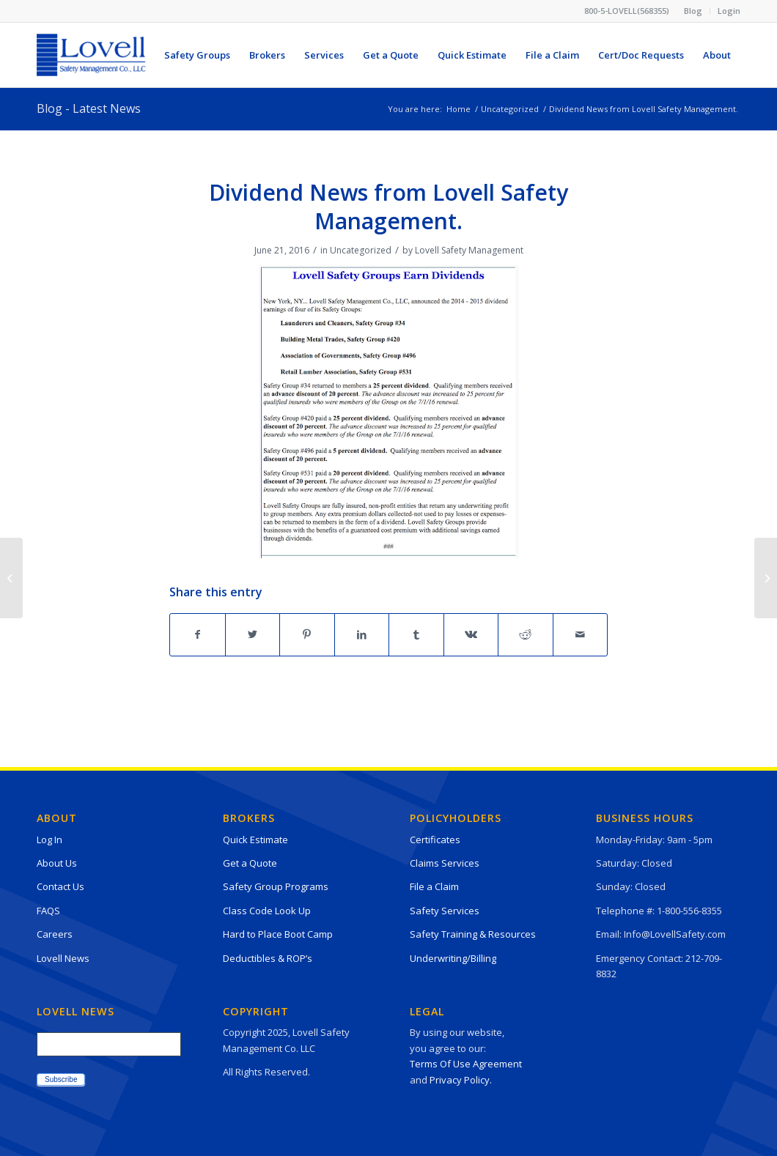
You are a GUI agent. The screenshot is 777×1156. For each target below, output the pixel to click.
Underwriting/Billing (453, 958)
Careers (55, 934)
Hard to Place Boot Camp (278, 934)
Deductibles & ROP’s (267, 958)
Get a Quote (250, 863)
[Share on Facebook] (197, 634)
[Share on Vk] (471, 634)
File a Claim (434, 886)
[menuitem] (693, 11)
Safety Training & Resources (473, 934)
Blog (693, 10)
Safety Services (444, 910)
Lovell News (63, 958)
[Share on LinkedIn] (362, 634)
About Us (57, 863)
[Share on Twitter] (253, 634)
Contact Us (60, 886)
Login (729, 10)
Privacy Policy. (461, 1079)
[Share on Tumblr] (416, 634)
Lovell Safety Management (469, 250)
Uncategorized (360, 250)
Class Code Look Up (267, 910)
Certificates (435, 839)
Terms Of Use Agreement (466, 1063)
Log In (49, 839)
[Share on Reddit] (525, 634)
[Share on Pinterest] (307, 634)
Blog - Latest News (89, 108)
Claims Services (444, 863)
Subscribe (61, 1079)
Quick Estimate (255, 839)
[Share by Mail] (580, 634)
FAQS (48, 910)
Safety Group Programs (275, 886)
